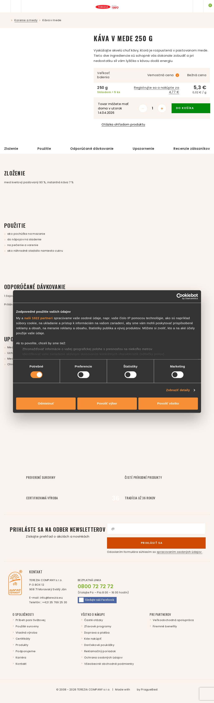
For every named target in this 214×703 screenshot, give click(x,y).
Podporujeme (26, 651)
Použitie (44, 148)
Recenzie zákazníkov (191, 148)
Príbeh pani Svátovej (30, 620)
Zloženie (11, 148)
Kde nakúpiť (92, 639)
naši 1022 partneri (38, 318)
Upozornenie (143, 148)
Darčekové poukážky (99, 645)
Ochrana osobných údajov (103, 657)
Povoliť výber (107, 403)
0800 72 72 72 (95, 586)
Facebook (96, 600)
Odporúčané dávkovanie (91, 148)
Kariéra (21, 657)
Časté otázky (93, 620)
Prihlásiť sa (156, 542)
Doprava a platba (97, 633)
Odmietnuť (46, 403)
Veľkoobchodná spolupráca (173, 620)
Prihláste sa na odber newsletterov (57, 532)
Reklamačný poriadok (100, 651)
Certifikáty (23, 639)
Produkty (22, 645)
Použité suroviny (27, 626)
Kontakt (21, 664)
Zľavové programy (97, 626)
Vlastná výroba (26, 633)
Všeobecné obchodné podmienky (109, 664)
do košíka (191, 108)
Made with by (136, 689)
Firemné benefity (165, 626)
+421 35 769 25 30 (54, 602)
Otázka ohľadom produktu (121, 124)
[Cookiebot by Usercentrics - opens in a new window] (179, 296)
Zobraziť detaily (178, 390)
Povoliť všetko (168, 403)
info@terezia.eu (51, 598)
